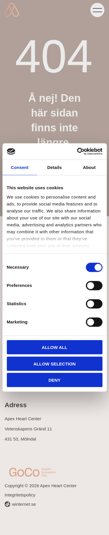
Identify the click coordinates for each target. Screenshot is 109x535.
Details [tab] (54, 167)
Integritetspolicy (20, 494)
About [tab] (89, 167)
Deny (55, 380)
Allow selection (54, 363)
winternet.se (24, 504)
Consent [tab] (19, 167)
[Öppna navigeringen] (97, 10)
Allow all (54, 347)
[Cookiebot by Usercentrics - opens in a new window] (77, 151)
